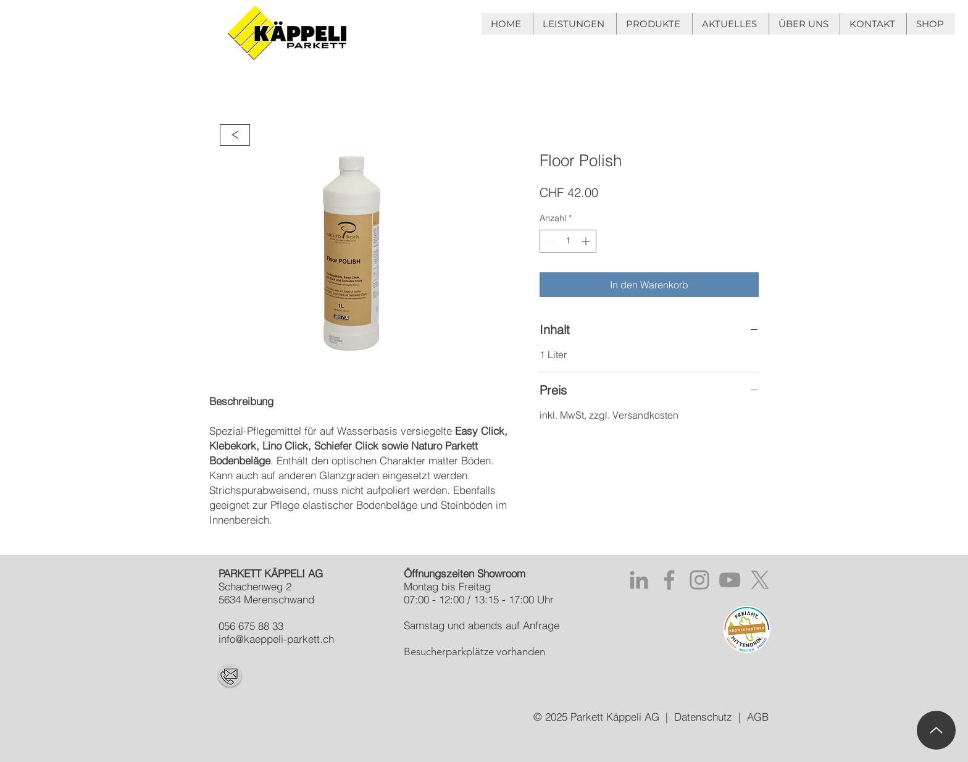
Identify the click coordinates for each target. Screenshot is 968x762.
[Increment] (587, 241)
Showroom (501, 573)
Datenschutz (703, 716)
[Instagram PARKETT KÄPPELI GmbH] (699, 580)
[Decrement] (549, 241)
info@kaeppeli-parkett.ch (276, 638)
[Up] (936, 730)
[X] (760, 580)
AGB (758, 716)
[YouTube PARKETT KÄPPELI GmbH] (730, 580)
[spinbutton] (568, 241)
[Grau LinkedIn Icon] (639, 580)
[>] (235, 135)
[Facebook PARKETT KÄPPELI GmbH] (669, 580)
